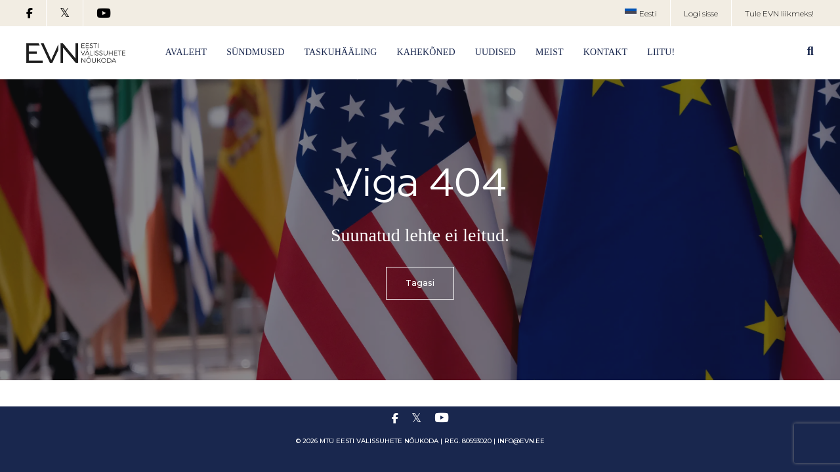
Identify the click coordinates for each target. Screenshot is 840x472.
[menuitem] (641, 14)
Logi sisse (701, 13)
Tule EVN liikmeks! (779, 13)
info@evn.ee (521, 441)
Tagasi (420, 283)
